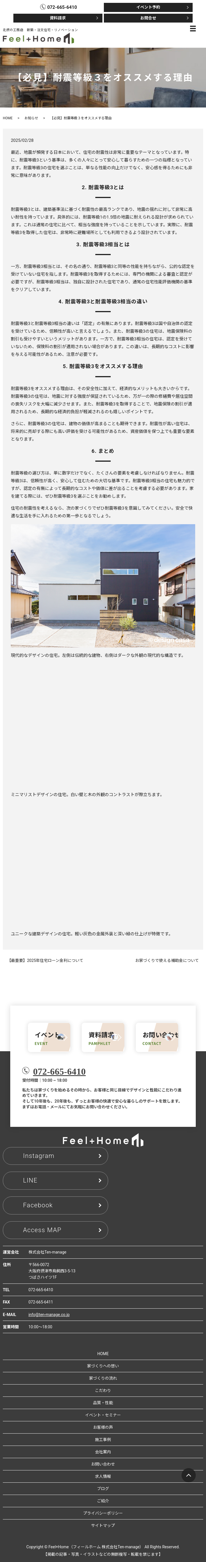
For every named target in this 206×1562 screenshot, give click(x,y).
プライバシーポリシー (103, 1513)
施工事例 (103, 1439)
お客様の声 (103, 1427)
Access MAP (42, 1230)
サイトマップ (103, 1525)
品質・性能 (103, 1402)
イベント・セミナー (103, 1415)
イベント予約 (148, 7)
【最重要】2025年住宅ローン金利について (45, 960)
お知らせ (31, 118)
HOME (8, 118)
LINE (30, 1180)
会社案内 (103, 1452)
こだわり (103, 1390)
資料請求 (58, 18)
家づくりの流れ (103, 1378)
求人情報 (103, 1476)
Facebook (38, 1205)
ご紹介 (103, 1501)
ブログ (103, 1488)
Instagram (38, 1155)
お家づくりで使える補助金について (167, 960)
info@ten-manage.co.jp (49, 1314)
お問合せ (148, 18)
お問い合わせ (103, 1464)
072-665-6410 (59, 1071)
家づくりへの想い (103, 1366)
